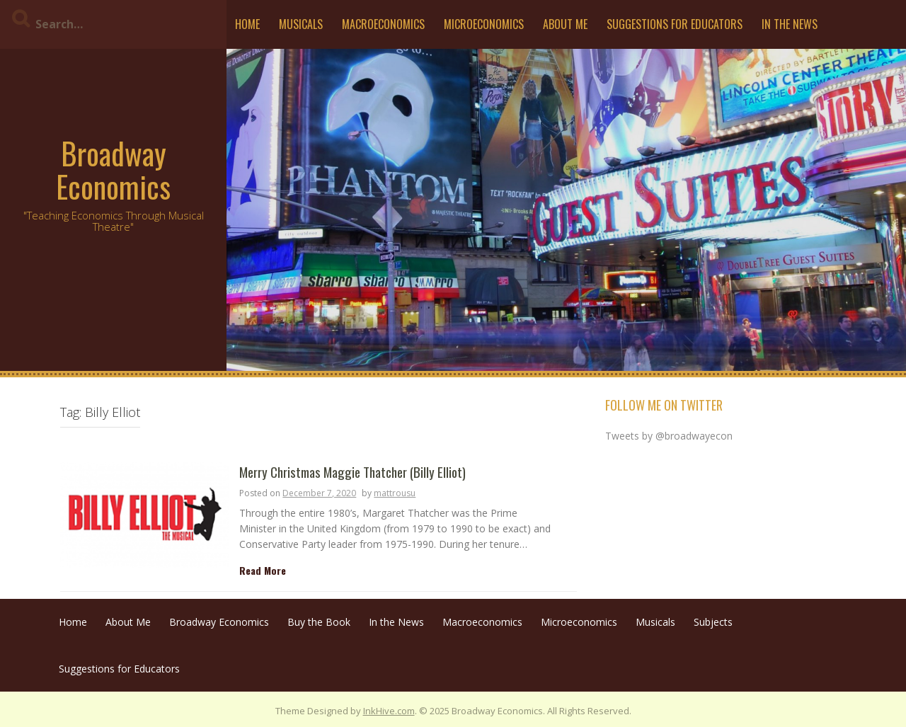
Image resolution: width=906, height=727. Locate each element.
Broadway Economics (113, 169)
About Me (565, 24)
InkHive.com (389, 710)
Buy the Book (318, 622)
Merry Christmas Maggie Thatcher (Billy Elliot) (352, 472)
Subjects (713, 622)
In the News (790, 24)
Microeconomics (484, 24)
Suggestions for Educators (674, 24)
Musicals (301, 24)
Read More (262, 570)
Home (247, 24)
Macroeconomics (383, 24)
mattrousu (394, 493)
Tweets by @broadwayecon (669, 435)
